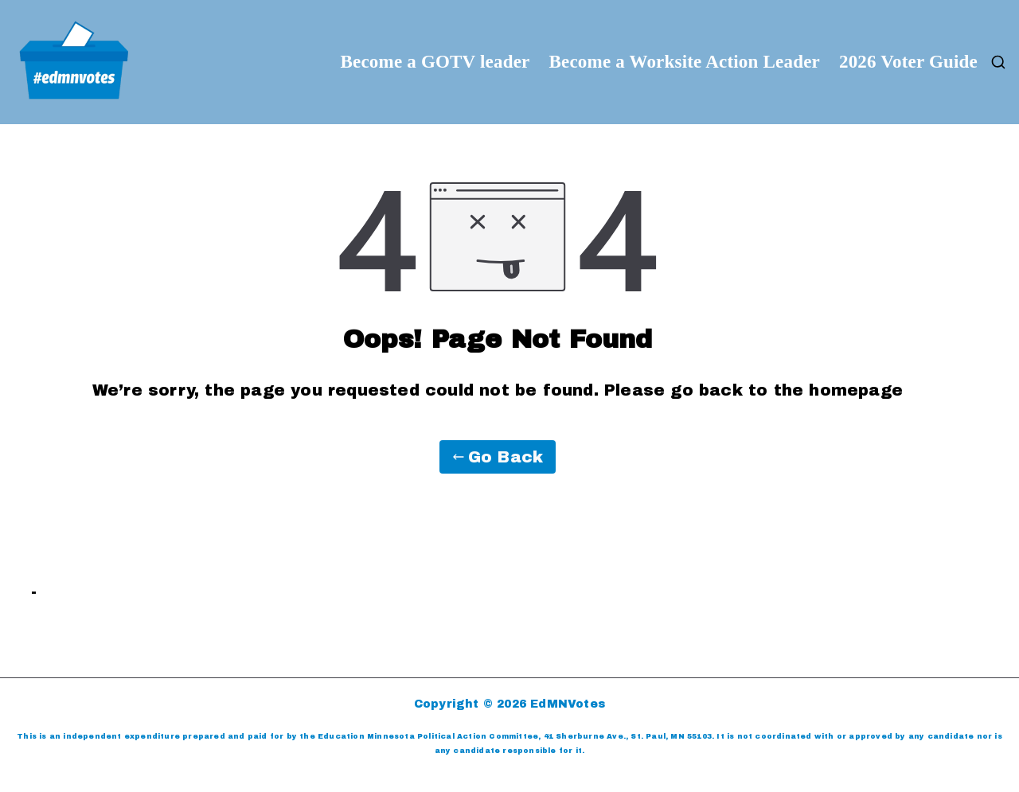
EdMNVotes (567, 704)
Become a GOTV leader (434, 62)
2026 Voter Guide (908, 62)
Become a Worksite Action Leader (684, 62)
